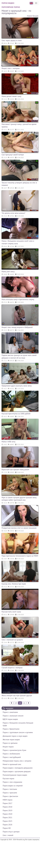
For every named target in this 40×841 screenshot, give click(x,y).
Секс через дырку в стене (12, 40)
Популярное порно (11, 7)
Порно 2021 (7, 817)
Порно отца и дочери (11, 831)
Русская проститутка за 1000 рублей (16, 413)
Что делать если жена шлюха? (13, 213)
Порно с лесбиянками (11, 754)
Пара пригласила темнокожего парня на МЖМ (20, 556)
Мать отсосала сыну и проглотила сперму (18, 299)
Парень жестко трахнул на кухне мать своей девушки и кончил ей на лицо (19, 356)
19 (16, 703)
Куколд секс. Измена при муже (14, 584)
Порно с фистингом (10, 796)
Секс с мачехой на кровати (12, 640)
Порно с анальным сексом (13, 716)
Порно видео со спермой (13, 785)
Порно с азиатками (10, 712)
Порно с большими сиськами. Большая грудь (18, 724)
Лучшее (35, 16)
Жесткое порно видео (11, 739)
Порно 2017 (7, 803)
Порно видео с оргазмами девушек (17, 771)
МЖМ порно (7, 800)
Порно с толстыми (10, 789)
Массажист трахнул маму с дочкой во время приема (19, 125)
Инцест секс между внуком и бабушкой (17, 327)
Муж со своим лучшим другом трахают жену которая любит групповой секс (19, 498)
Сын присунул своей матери (13, 154)
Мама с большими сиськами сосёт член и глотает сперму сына (18, 242)
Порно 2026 (7, 824)
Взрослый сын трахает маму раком (15, 469)
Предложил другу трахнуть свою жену (17, 386)
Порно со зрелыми (10, 743)
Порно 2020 (7, 814)
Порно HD (7, 828)
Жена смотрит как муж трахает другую (17, 695)
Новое (29, 16)
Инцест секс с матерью (11, 68)
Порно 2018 (7, 807)
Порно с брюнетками (11, 729)
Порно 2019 (7, 810)
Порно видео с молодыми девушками (18, 768)
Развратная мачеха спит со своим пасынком (19, 528)
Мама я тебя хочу (8, 441)
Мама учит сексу (8, 271)
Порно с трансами (10, 793)
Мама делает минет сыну (11, 96)
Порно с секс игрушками (12, 782)
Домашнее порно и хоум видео (15, 736)
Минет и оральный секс (12, 764)
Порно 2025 (7, 821)
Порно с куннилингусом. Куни (14, 750)
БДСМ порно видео (10, 719)
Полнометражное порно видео (15, 775)
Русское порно (8, 778)
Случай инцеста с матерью (12, 667)
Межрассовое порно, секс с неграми (17, 761)
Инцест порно (8, 747)
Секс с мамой (8, 835)
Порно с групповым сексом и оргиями (18, 732)
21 (24, 703)
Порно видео (8, 3)
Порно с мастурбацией (12, 757)
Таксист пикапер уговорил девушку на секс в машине (19, 183)
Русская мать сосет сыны (11, 612)
